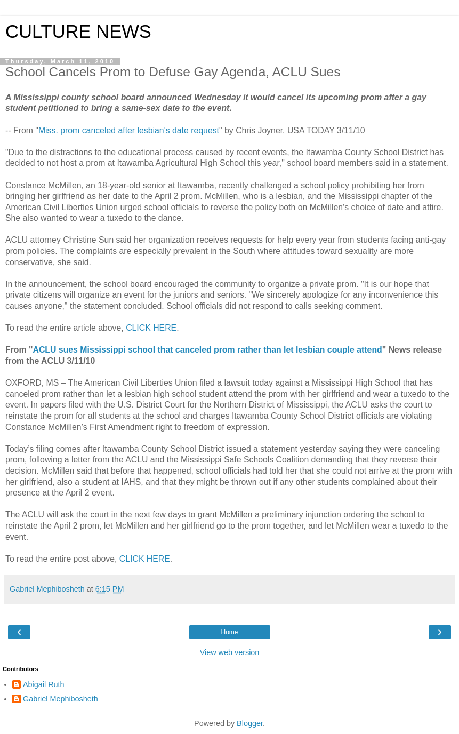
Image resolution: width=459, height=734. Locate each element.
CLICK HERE (151, 327)
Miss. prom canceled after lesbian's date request (128, 130)
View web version (230, 652)
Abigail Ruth (44, 684)
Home (229, 632)
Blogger (250, 723)
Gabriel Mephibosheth (60, 699)
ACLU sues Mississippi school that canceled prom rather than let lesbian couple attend (207, 349)
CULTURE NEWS (78, 31)
